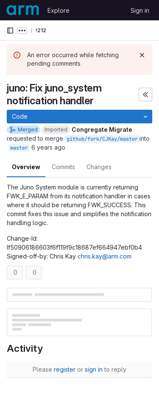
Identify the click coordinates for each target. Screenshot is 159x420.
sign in (94, 369)
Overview (26, 166)
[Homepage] (23, 10)
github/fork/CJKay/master (102, 139)
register (64, 369)
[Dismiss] (142, 55)
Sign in (140, 10)
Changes (99, 166)
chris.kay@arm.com (104, 256)
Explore (58, 10)
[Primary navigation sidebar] (10, 30)
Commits (63, 166)
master (19, 148)
